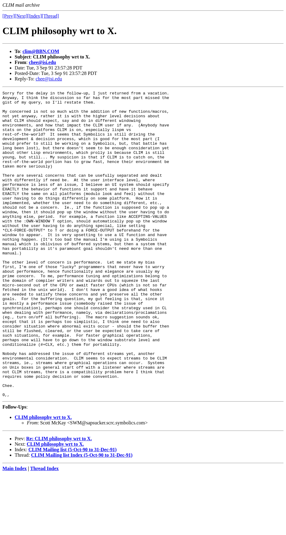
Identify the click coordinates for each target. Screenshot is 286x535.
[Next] (21, 16)
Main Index (14, 529)
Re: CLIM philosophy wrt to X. (59, 499)
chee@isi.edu (42, 62)
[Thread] (50, 16)
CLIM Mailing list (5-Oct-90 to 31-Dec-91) (72, 510)
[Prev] (8, 16)
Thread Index (44, 529)
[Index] (34, 16)
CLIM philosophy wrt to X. (43, 478)
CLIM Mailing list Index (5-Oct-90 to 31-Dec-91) (81, 516)
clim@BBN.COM (41, 51)
